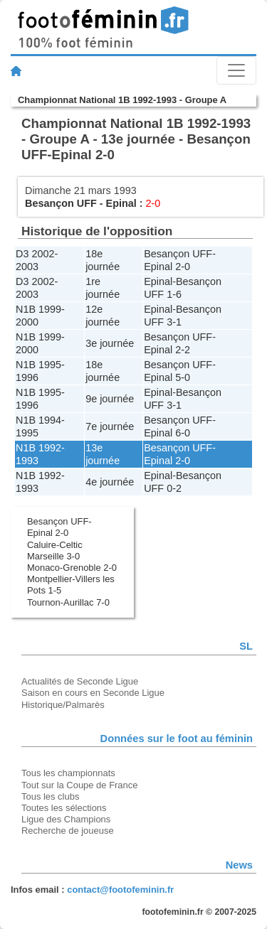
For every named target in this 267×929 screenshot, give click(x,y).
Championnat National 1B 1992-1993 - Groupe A (122, 100)
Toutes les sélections (64, 807)
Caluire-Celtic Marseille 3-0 (55, 550)
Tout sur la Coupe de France (79, 785)
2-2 (182, 349)
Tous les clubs (50, 796)
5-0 (182, 377)
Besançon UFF (61, 203)
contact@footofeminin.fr (120, 889)
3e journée (109, 343)
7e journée (109, 426)
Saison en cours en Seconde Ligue (92, 692)
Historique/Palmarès (63, 704)
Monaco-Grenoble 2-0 (72, 567)
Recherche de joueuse (67, 830)
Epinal (121, 203)
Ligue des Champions (65, 819)
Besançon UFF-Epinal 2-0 (59, 527)
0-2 (174, 488)
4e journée (109, 482)
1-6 (174, 294)
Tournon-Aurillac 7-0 (68, 602)
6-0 (182, 433)
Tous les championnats (68, 773)
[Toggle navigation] (236, 70)
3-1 (174, 322)
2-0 (182, 266)
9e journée (109, 398)
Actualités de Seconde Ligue (79, 681)
